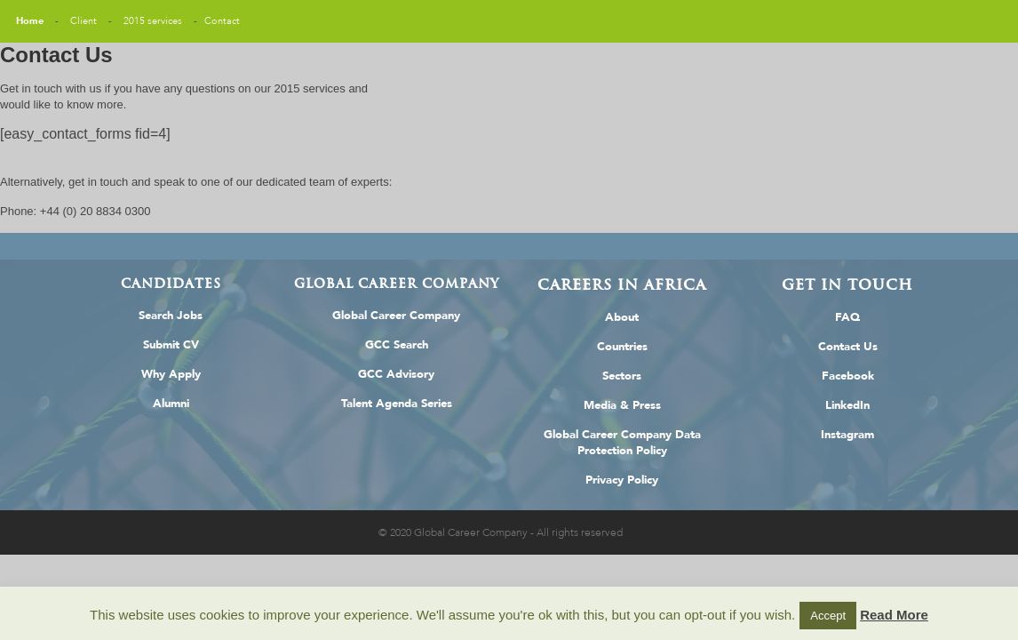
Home (30, 21)
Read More (894, 614)
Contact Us (848, 347)
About (622, 317)
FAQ (847, 317)
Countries (622, 347)
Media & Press (622, 405)
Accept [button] (828, 615)
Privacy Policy (621, 480)
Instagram (847, 435)
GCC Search (396, 345)
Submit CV (171, 345)
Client (83, 21)
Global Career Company (396, 316)
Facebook (848, 376)
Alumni (171, 404)
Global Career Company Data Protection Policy (622, 443)
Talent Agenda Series (396, 404)
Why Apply (171, 374)
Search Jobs (171, 316)
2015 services (152, 21)
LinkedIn (847, 405)
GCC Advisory (396, 374)
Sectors (621, 376)
